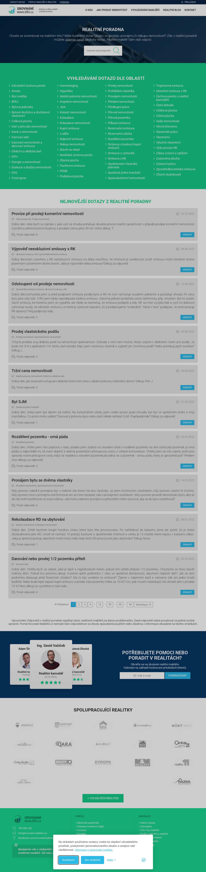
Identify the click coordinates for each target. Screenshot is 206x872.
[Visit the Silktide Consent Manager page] (144, 860)
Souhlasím (68, 859)
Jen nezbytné (92, 859)
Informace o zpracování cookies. (94, 849)
